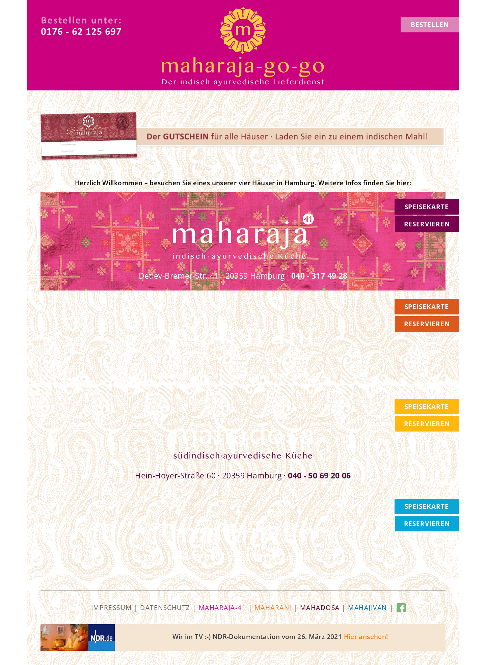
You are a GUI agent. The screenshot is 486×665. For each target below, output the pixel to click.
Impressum (111, 607)
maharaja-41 (222, 607)
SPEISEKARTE (427, 206)
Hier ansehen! (366, 636)
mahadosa (320, 607)
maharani (273, 607)
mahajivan (367, 607)
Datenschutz (165, 607)
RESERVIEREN (427, 224)
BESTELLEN (430, 24)
